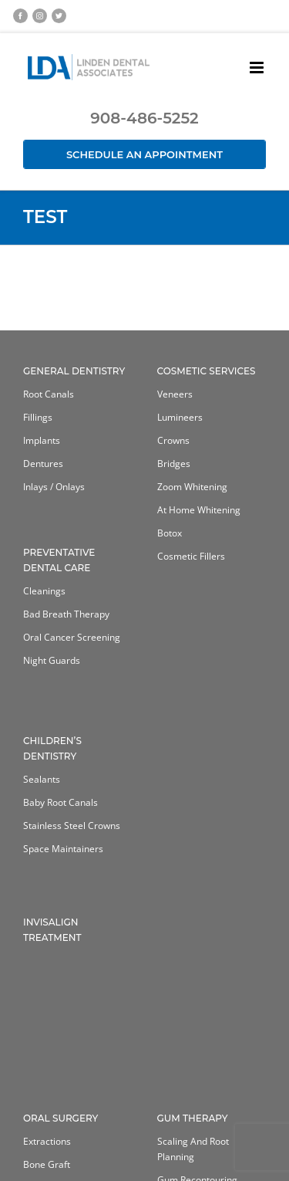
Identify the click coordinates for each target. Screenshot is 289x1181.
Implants (41, 440)
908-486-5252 (144, 118)
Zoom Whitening (192, 486)
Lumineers (180, 417)
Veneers (175, 394)
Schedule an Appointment (144, 154)
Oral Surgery (60, 1118)
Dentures (43, 463)
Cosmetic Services (206, 371)
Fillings (37, 417)
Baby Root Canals (60, 802)
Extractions (47, 1141)
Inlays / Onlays (54, 486)
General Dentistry (74, 371)
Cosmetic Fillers (191, 556)
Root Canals (48, 394)
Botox (169, 533)
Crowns (173, 440)
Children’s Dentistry (52, 748)
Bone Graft (46, 1164)
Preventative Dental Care (59, 560)
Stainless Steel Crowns (71, 825)
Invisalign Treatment (52, 929)
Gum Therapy (192, 1118)
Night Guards (51, 660)
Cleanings (44, 590)
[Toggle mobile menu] (258, 67)
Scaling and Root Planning (193, 1149)
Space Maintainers (63, 848)
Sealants (41, 779)
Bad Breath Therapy (66, 614)
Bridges (173, 463)
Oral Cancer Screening (71, 637)
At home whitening (198, 509)
